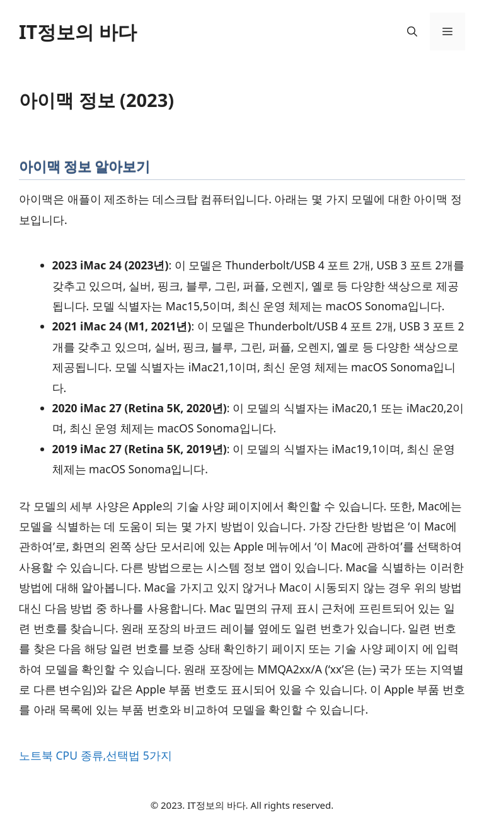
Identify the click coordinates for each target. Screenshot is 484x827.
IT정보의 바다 (78, 32)
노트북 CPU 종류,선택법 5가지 (95, 755)
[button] (412, 31)
